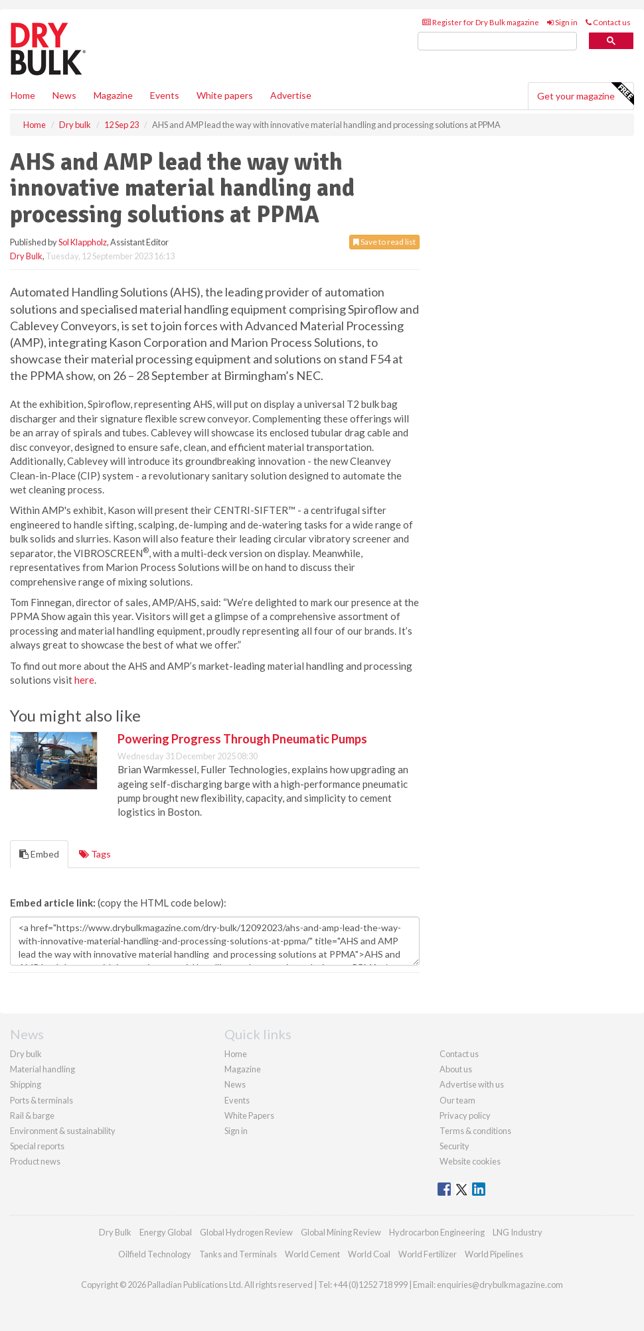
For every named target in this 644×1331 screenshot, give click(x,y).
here (84, 680)
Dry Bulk (26, 256)
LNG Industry (517, 1232)
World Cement (312, 1254)
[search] (497, 41)
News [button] (64, 95)
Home (23, 95)
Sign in (562, 22)
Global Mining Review (341, 1232)
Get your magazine (585, 94)
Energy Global (165, 1232)
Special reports (37, 1146)
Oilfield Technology (154, 1254)
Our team (457, 1100)
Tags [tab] (95, 853)
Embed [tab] (39, 853)
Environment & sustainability (63, 1130)
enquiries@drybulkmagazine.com (500, 1284)
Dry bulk (26, 1053)
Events (164, 95)
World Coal (369, 1254)
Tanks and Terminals (238, 1254)
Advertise (290, 95)
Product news (35, 1161)
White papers (225, 95)
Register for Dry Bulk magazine (480, 22)
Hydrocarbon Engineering (437, 1232)
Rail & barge (32, 1115)
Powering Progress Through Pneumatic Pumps (242, 738)
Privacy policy (465, 1115)
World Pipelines (494, 1254)
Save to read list (384, 242)
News (235, 1084)
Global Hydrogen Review (246, 1232)
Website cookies (470, 1161)
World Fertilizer (427, 1254)
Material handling (42, 1069)
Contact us (608, 22)
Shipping (25, 1084)
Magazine (113, 95)
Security (454, 1146)
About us (456, 1069)
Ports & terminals (41, 1100)
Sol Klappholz (82, 242)
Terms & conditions (475, 1130)
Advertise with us (472, 1084)
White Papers (249, 1115)
